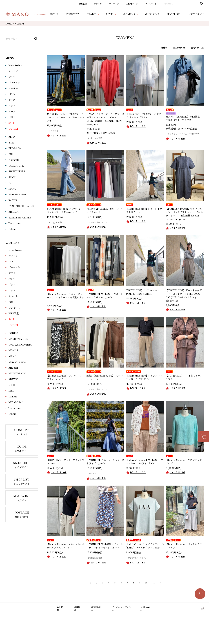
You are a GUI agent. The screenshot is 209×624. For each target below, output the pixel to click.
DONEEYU (14, 333)
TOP (200, 593)
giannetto (13, 159)
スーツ (11, 111)
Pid (10, 183)
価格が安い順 (197, 47)
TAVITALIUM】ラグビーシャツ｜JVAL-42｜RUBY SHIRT (144, 292)
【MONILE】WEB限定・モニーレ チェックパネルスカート (105, 295)
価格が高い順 (178, 47)
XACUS (12, 200)
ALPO (11, 136)
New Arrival (15, 65)
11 (153, 582)
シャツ (11, 76)
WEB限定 (13, 313)
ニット (11, 105)
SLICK (11, 177)
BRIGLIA (13, 211)
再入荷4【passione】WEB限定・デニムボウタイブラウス (184, 118)
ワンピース (14, 307)
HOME (8, 23)
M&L (11, 390)
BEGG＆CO (14, 148)
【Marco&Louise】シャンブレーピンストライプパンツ (144, 377)
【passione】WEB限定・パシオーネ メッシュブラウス (144, 115)
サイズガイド (151, 3)
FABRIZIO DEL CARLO (21, 206)
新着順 (164, 47)
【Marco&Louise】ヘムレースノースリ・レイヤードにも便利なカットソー (65, 297)
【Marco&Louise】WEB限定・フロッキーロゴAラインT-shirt (144, 461)
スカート (13, 296)
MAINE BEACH (17, 373)
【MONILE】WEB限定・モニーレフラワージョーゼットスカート (104, 545)
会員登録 (83, 3)
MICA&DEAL (15, 402)
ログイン (98, 3)
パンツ (11, 94)
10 (146, 582)
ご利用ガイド (132, 3)
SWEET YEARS (16, 171)
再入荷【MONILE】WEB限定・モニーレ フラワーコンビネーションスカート (65, 117)
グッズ (11, 99)
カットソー (14, 71)
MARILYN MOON (18, 338)
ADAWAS (13, 379)
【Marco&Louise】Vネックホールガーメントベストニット (66, 545)
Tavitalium (14, 223)
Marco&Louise (17, 194)
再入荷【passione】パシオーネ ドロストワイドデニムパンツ (65, 210)
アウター (13, 88)
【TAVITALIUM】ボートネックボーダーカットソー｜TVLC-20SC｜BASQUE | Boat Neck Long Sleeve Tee (184, 295)
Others (12, 229)
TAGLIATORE (16, 165)
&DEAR (12, 396)
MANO (12, 188)
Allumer (13, 367)
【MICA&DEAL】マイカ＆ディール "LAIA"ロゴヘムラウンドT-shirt (145, 545)
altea (11, 142)
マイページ (114, 3)
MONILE (13, 350)
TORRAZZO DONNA (20, 344)
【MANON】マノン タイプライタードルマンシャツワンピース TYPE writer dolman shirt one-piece (105, 119)
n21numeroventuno (19, 217)
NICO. (11, 385)
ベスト (11, 117)
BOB (11, 154)
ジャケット (14, 82)
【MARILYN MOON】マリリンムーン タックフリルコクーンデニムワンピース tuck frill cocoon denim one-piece (184, 214)
